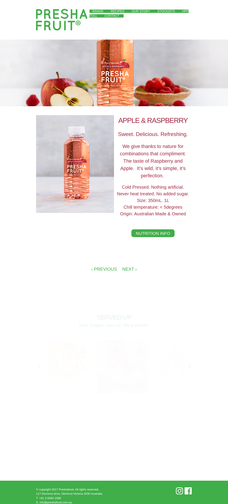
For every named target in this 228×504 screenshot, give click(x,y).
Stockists (166, 11)
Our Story (141, 11)
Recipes (117, 11)
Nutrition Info (153, 233)
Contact (111, 16)
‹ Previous (104, 269)
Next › (129, 269)
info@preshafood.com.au (56, 502)
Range (98, 11)
